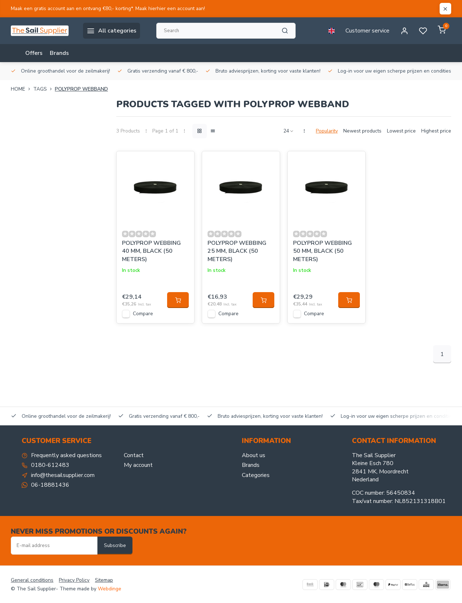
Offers (34, 53)
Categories (256, 475)
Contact (134, 455)
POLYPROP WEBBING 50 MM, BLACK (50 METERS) (322, 251)
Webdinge (109, 588)
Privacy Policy (74, 580)
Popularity (327, 130)
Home (22, 89)
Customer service (367, 31)
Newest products (362, 130)
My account (138, 465)
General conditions (32, 580)
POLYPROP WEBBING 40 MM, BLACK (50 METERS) (151, 251)
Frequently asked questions (66, 455)
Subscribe (115, 545)
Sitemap (104, 580)
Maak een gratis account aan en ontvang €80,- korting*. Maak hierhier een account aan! (108, 8)
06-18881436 (50, 485)
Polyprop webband (81, 89)
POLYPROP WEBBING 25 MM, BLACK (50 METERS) (237, 251)
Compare (143, 313)
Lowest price (401, 130)
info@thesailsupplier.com (63, 475)
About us (253, 455)
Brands (59, 53)
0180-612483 (50, 465)
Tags (44, 89)
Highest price (436, 130)
